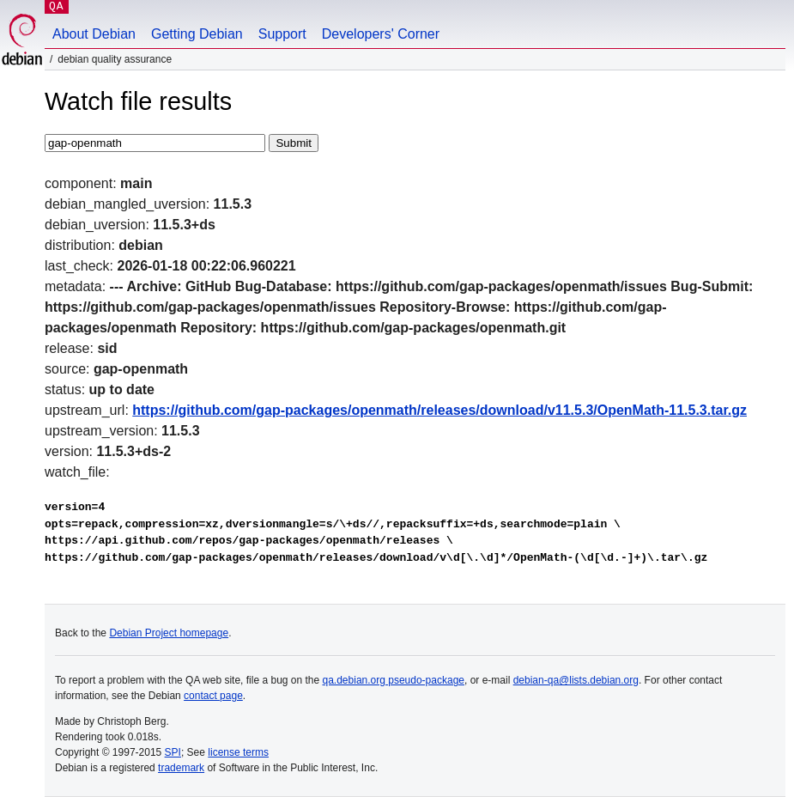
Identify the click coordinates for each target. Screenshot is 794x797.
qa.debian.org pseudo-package (393, 680)
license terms (238, 752)
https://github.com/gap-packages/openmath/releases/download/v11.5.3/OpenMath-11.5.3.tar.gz (439, 410)
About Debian (94, 34)
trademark (181, 768)
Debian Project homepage (168, 633)
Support (282, 34)
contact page (213, 696)
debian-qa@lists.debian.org (576, 680)
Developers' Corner (380, 34)
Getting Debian (197, 34)
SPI (173, 752)
